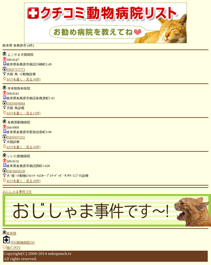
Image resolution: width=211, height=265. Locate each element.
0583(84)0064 (16, 103)
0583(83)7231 (16, 137)
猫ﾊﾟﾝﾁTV (14, 247)
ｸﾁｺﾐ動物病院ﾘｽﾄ (22, 242)
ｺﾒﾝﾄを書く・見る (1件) (23, 113)
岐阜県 (11, 233)
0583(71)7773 (16, 69)
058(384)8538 (16, 171)
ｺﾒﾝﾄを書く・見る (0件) (23, 79)
